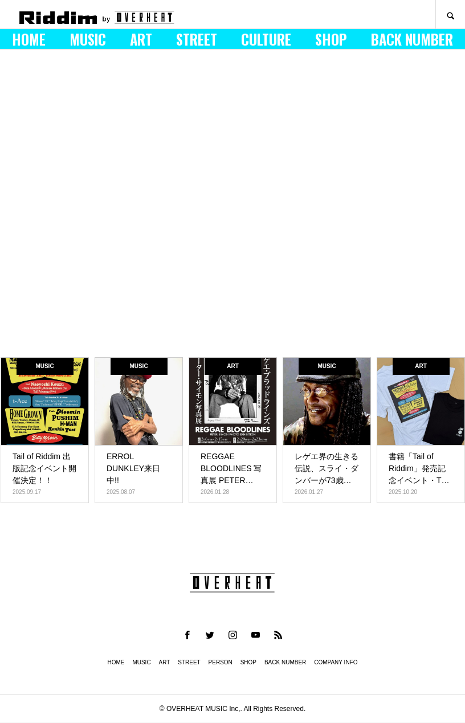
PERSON (220, 662)
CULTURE (266, 39)
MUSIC (88, 39)
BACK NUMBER (412, 39)
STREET (196, 39)
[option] (232, 206)
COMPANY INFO (335, 662)
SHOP (331, 39)
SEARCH (450, 14)
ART (141, 39)
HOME (29, 39)
